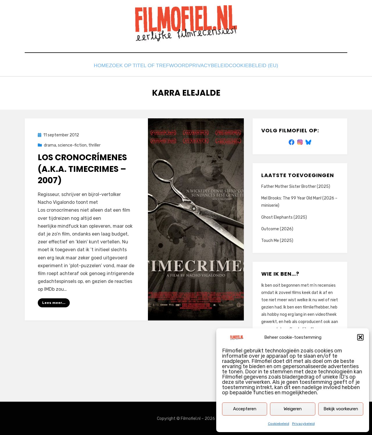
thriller (94, 144)
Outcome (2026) (277, 228)
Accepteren (244, 408)
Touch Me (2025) (277, 240)
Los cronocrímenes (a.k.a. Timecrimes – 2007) (82, 168)
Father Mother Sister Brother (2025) (295, 186)
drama (50, 144)
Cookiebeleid (278, 424)
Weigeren (293, 408)
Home (98, 66)
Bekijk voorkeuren (340, 408)
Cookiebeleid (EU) (258, 66)
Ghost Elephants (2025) (284, 216)
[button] (360, 337)
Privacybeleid (303, 424)
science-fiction (72, 144)
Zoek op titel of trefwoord (149, 66)
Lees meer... (53, 302)
